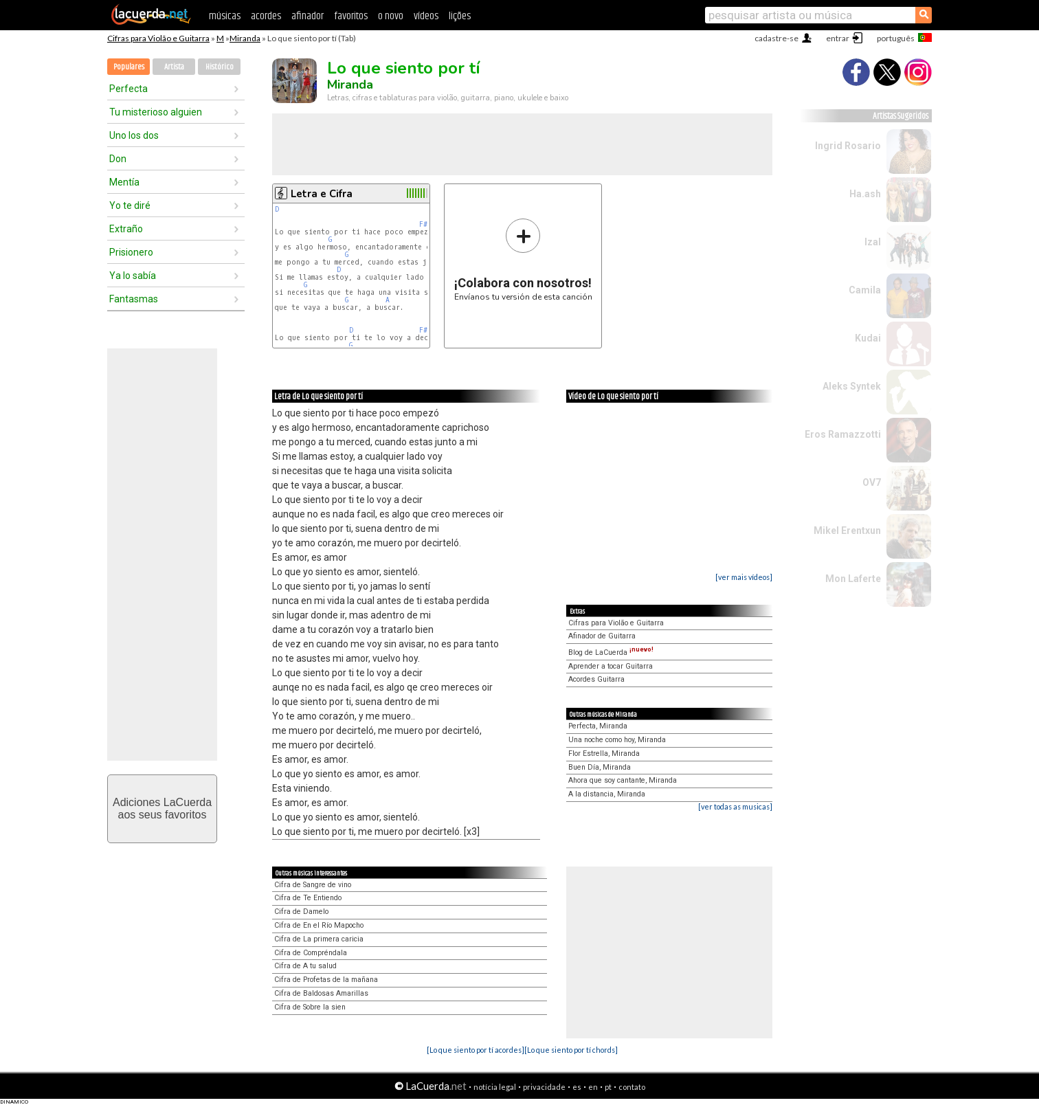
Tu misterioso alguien (155, 112)
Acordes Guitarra (596, 679)
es (576, 1086)
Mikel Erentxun (847, 530)
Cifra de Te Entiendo (308, 897)
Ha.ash (865, 193)
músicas (225, 16)
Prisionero (131, 252)
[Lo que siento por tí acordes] (475, 1049)
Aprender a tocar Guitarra (610, 666)
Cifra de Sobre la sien (310, 1007)
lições (460, 16)
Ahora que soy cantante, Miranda (622, 780)
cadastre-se (776, 38)
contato (631, 1086)
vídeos (426, 16)
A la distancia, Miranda (606, 794)
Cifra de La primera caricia (319, 939)
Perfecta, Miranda (597, 726)
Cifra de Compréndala (310, 952)
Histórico (219, 67)
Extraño (126, 228)
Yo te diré (129, 205)
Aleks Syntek (852, 386)
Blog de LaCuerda (610, 652)
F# (423, 224)
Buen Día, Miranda (599, 767)
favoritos (351, 16)
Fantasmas (133, 298)
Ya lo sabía (132, 275)
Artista (174, 67)
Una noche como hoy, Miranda (617, 739)
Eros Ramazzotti (843, 434)
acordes (266, 16)
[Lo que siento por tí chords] (571, 1049)
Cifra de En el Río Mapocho (319, 925)
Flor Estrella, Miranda (604, 753)
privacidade (544, 1086)
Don (117, 158)
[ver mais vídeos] (743, 576)
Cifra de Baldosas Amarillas (321, 993)
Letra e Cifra (322, 194)
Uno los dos (134, 135)
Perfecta (128, 88)
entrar (837, 38)
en (593, 1086)
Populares (128, 67)
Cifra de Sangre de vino (312, 884)
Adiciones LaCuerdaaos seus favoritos (162, 808)
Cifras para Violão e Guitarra (158, 38)
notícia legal (494, 1086)
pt (608, 1086)
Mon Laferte (853, 578)
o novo (390, 16)
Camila (865, 289)
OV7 (871, 482)
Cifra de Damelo (301, 911)
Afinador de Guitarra (602, 636)
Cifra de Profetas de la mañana (326, 979)
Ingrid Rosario (848, 145)
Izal (872, 241)
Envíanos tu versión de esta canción (523, 259)
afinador (307, 16)
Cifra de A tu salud (305, 965)
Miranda (245, 38)
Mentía (124, 182)
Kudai (868, 338)
